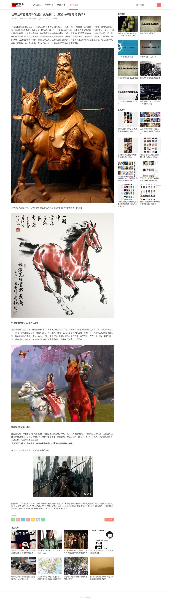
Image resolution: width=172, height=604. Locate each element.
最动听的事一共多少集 (150, 49)
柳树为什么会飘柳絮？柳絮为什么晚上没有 (76, 568)
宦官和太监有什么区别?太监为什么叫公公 (50, 542)
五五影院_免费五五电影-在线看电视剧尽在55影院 (150, 171)
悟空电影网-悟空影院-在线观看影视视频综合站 (128, 122)
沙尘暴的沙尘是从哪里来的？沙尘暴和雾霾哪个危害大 (102, 568)
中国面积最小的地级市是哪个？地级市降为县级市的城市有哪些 (50, 568)
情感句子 (49, 5)
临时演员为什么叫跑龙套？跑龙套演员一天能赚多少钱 (23, 568)
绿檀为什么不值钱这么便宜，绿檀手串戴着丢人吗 (128, 26)
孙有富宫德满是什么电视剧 (128, 70)
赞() (109, 519)
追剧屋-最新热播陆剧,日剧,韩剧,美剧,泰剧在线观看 (150, 148)
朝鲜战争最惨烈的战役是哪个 (150, 71)
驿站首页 (37, 5)
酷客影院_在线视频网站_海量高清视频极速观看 (128, 171)
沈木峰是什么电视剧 (128, 49)
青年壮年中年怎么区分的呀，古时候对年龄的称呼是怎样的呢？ (76, 542)
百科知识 (73, 5)
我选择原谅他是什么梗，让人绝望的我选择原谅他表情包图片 (23, 542)
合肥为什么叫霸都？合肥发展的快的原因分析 (102, 542)
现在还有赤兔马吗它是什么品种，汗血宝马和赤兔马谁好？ (45, 508)
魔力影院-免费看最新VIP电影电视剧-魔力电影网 (150, 194)
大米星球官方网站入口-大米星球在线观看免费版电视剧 (150, 123)
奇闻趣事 (61, 5)
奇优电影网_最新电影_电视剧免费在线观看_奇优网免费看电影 (128, 195)
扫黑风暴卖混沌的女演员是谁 (128, 94)
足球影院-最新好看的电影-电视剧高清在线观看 (128, 148)
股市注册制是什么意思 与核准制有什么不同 (150, 94)
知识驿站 (18, 508)
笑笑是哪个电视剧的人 (150, 25)
